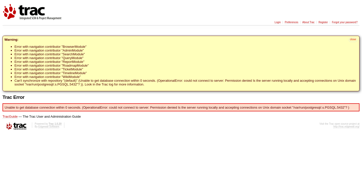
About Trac (308, 22)
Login (278, 22)
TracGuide (10, 116)
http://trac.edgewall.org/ (346, 126)
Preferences (291, 22)
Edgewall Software (48, 126)
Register (323, 22)
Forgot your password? (344, 22)
